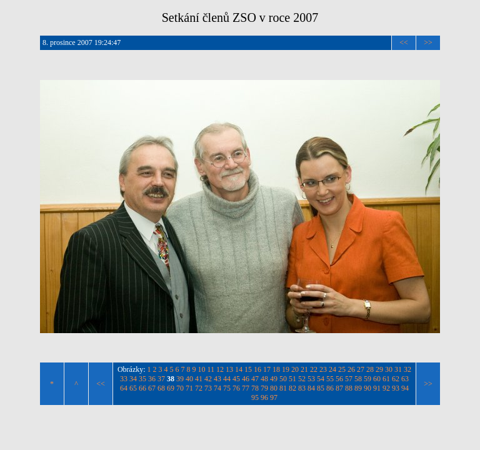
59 (367, 378)
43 (217, 378)
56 (339, 378)
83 (302, 388)
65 (133, 388)
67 (152, 388)
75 (227, 388)
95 (255, 397)
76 (236, 388)
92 (386, 388)
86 (330, 388)
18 (276, 369)
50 (283, 378)
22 (314, 369)
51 (292, 378)
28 (370, 369)
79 (264, 388)
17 (267, 369)
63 (405, 378)
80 (274, 388)
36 (152, 378)
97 (274, 397)
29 (379, 369)
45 (236, 378)
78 (255, 388)
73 (208, 388)
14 (238, 369)
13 (229, 369)
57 (348, 378)
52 (302, 378)
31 (398, 369)
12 (220, 369)
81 (283, 388)
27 (360, 369)
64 (124, 388)
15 (248, 369)
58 (358, 378)
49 (274, 378)
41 (198, 378)
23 (323, 369)
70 (180, 388)
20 (295, 369)
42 (208, 378)
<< (403, 42)
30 (388, 369)
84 (311, 388)
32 (407, 369)
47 (255, 378)
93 (395, 388)
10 (202, 369)
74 (217, 388)
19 (285, 369)
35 (142, 378)
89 (358, 388)
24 (332, 369)
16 (257, 369)
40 (189, 378)
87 (339, 388)
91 (377, 388)
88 (348, 388)
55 (330, 378)
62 (395, 378)
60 (377, 378)
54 (320, 378)
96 (264, 397)
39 (180, 378)
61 (386, 378)
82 (292, 388)
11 (211, 369)
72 (198, 388)
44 (227, 378)
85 (320, 388)
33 (124, 378)
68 (161, 388)
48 (264, 378)
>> (428, 42)
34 (133, 378)
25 (342, 369)
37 (161, 378)
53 (311, 378)
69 (170, 388)
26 (351, 369)
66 (142, 388)
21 (304, 369)
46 (245, 378)
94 (405, 388)
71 (189, 388)
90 (367, 388)
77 (245, 388)
